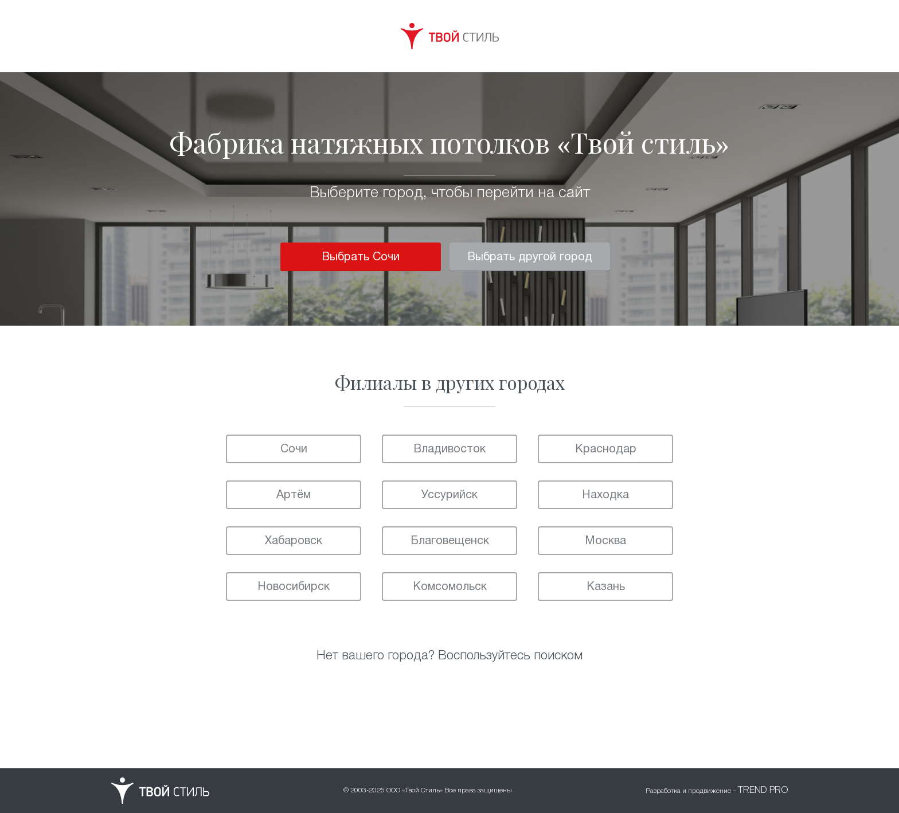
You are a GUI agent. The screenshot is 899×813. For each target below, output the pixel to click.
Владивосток (449, 449)
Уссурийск (449, 495)
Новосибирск (293, 587)
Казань (606, 587)
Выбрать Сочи (361, 257)
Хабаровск (293, 541)
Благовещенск (450, 541)
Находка (605, 495)
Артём (293, 495)
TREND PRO (763, 791)
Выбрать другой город (529, 257)
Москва (605, 541)
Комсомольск (450, 587)
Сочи (293, 449)
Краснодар (605, 449)
